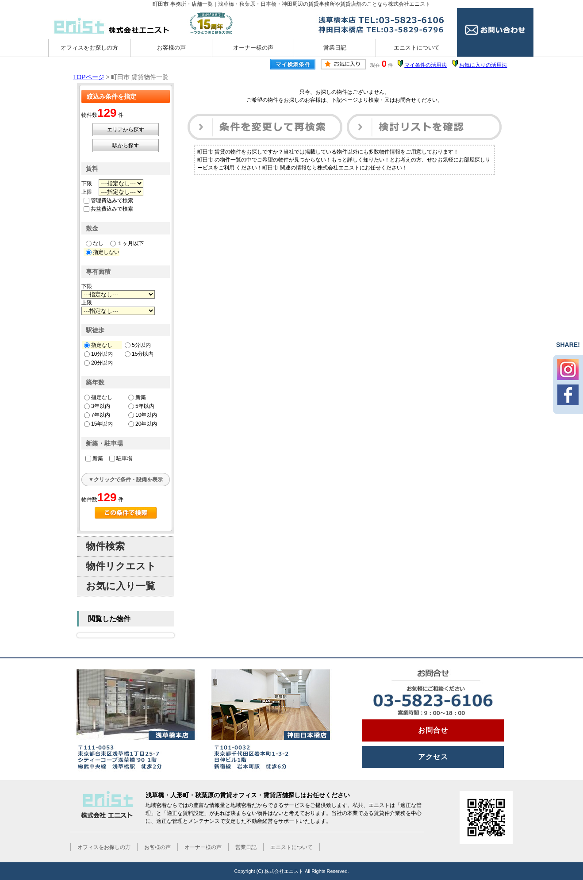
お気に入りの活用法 (483, 65)
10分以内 (98, 354)
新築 (137, 397)
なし (95, 243)
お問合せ (433, 730)
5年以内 (141, 406)
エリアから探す (125, 130)
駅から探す (125, 145)
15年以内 (98, 424)
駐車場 (120, 458)
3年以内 (97, 406)
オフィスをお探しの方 (89, 47)
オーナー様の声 (253, 47)
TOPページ (88, 77)
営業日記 (334, 47)
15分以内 (139, 354)
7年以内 (97, 415)
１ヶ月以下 (127, 243)
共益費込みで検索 (108, 209)
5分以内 (138, 345)
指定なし (98, 345)
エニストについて (417, 47)
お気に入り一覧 (120, 586)
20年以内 (142, 424)
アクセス (433, 757)
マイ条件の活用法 (425, 65)
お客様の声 (171, 47)
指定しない (102, 252)
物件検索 (105, 546)
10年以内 (142, 415)
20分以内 (98, 363)
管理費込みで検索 (108, 200)
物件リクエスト (121, 566)
